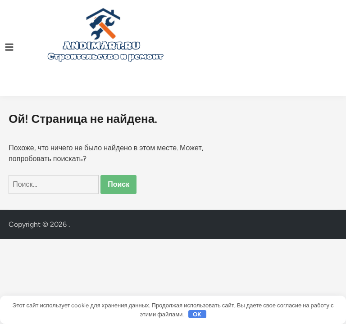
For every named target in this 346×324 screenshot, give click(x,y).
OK (197, 314)
